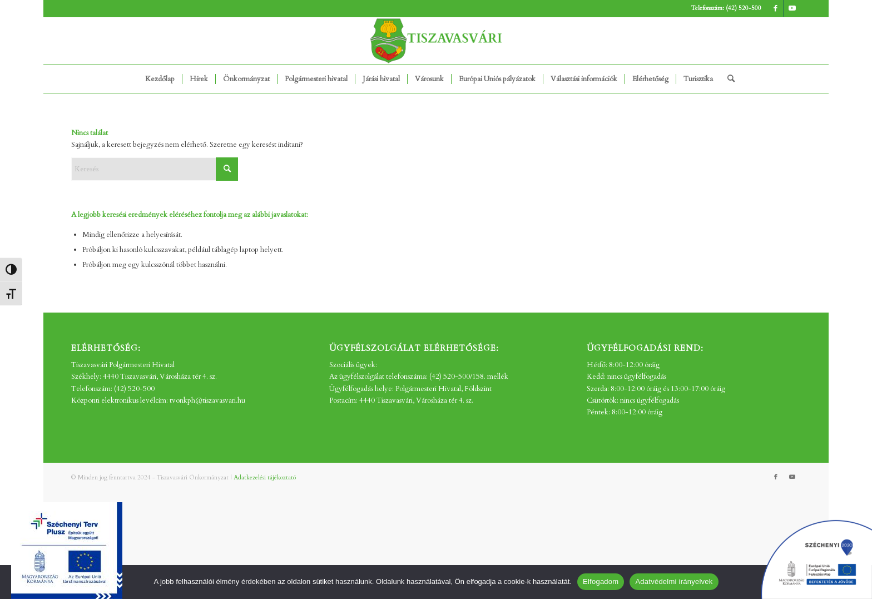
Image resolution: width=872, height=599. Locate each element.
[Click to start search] (227, 169)
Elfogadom (600, 581)
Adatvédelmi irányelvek (673, 581)
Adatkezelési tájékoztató (265, 477)
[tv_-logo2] (436, 41)
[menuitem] (160, 79)
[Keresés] (727, 79)
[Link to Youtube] (792, 8)
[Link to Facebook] (775, 8)
